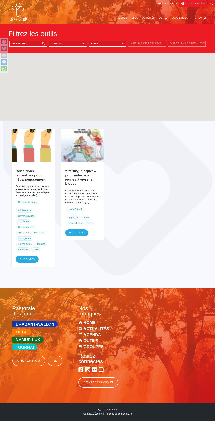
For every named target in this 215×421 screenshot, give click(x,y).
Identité (41, 244)
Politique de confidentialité (119, 413)
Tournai (25, 347)
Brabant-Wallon (35, 324)
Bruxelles (107, 410)
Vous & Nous (179, 17)
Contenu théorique (27, 202)
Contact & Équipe (92, 413)
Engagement (24, 238)
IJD (55, 360)
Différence (23, 232)
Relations (23, 249)
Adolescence (25, 210)
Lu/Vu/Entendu (75, 209)
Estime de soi (25, 244)
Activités (148, 17)
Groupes (201, 17)
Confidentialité (25, 227)
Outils (163, 17)
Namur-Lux (28, 339)
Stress (36, 249)
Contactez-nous (98, 382)
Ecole (86, 217)
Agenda (92, 334)
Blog (135, 17)
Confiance (23, 221)
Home (89, 322)
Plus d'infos (27, 259)
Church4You (28, 360)
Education (39, 232)
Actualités (96, 328)
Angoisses (73, 217)
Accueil (122, 17)
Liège (22, 332)
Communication (26, 216)
